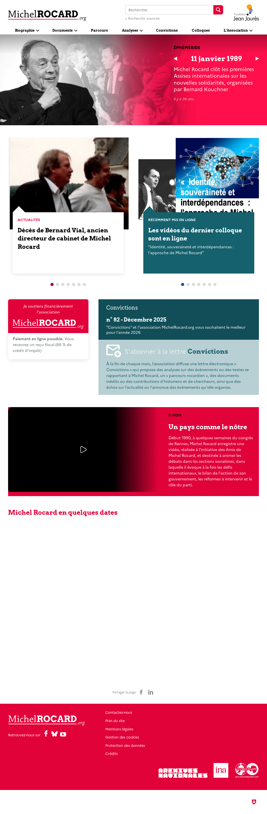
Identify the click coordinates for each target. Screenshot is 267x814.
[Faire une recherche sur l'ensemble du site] (169, 9)
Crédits (111, 753)
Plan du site (115, 720)
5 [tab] (73, 284)
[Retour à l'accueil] (47, 15)
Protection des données (125, 745)
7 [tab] (84, 284)
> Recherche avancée (142, 18)
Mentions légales (119, 728)
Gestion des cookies (122, 737)
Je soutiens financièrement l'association (48, 316)
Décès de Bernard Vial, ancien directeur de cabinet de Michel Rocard (64, 238)
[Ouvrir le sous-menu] (27, 30)
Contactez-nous (118, 712)
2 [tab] (57, 284)
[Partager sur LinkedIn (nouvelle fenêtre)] (150, 692)
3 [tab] (63, 284)
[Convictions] (167, 30)
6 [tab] (79, 284)
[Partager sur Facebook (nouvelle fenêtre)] (141, 692)
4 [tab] (68, 284)
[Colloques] (201, 30)
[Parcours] (99, 30)
